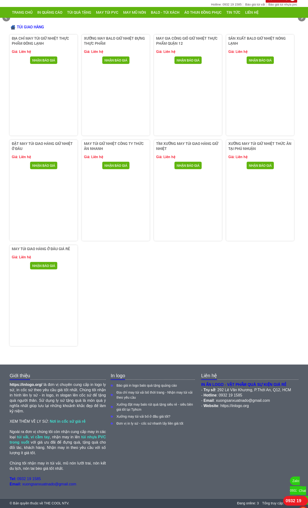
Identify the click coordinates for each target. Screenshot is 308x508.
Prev (6, 18)
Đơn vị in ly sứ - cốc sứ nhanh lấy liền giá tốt (149, 423)
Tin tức (233, 12)
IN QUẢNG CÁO (49, 12)
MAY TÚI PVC (107, 12)
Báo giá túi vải (255, 4)
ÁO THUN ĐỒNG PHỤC (203, 12)
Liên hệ (252, 12)
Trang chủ (22, 12)
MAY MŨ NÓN (134, 12)
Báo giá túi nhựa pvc (282, 4)
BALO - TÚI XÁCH (165, 12)
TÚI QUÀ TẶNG (79, 12)
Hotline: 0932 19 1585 (226, 4)
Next (302, 18)
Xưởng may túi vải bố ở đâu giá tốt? (143, 416)
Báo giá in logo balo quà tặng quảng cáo (146, 385)
